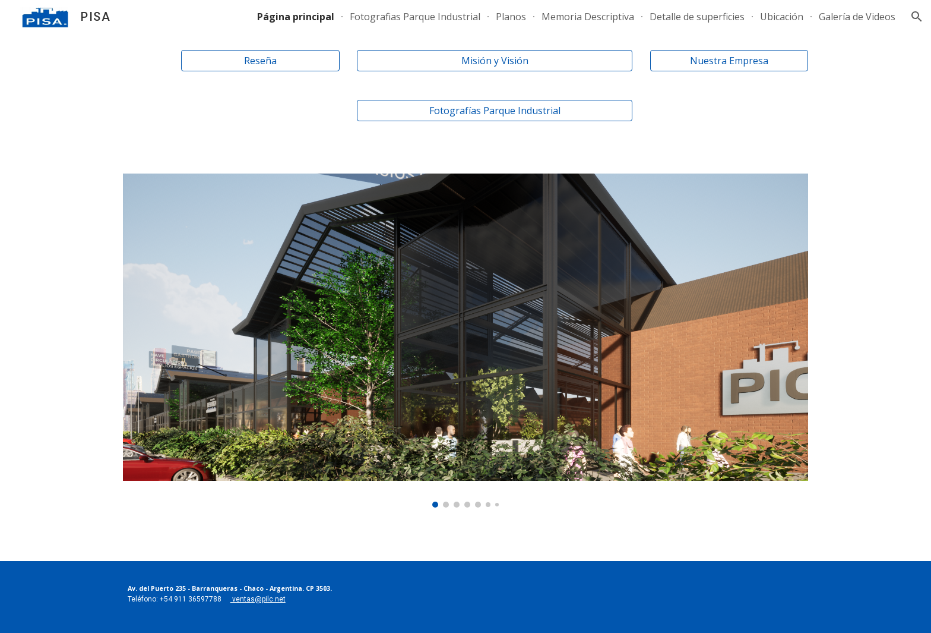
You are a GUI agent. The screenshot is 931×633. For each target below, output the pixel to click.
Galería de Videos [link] (857, 16)
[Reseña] (260, 61)
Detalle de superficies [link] (697, 16)
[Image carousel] (465, 341)
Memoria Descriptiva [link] (588, 16)
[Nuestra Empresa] (729, 61)
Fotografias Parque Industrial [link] (415, 16)
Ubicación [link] (781, 16)
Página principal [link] (295, 16)
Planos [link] (511, 16)
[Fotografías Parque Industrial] (494, 111)
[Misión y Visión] (494, 61)
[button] (916, 16)
